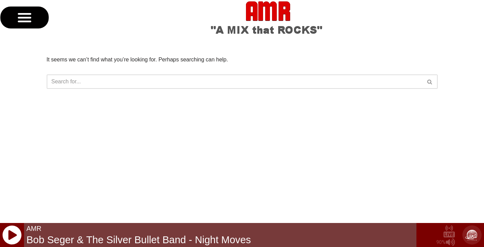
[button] (24, 18)
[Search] (234, 81)
